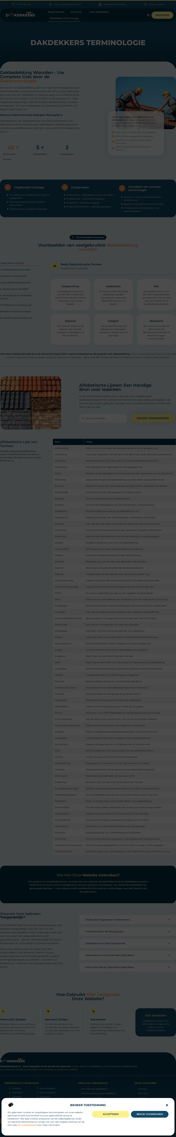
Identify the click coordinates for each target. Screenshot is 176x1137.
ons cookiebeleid (27, 1125)
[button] (166, 1105)
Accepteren (111, 1114)
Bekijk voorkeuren (150, 1114)
